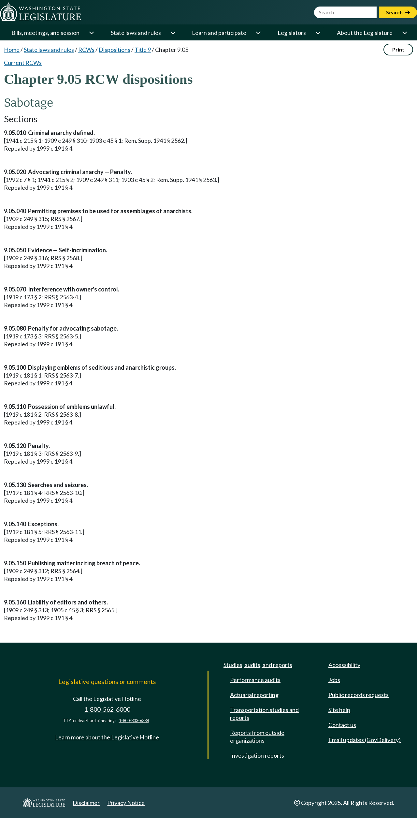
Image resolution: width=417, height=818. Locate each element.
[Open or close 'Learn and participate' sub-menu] (258, 32)
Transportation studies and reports (264, 713)
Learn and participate (219, 32)
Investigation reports (257, 755)
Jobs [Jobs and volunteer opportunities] (334, 679)
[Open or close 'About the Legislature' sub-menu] (404, 32)
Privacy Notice (126, 802)
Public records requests (358, 694)
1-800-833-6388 (134, 720)
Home (12, 49)
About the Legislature (365, 32)
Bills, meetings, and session (45, 32)
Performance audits (255, 679)
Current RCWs (23, 62)
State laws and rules (136, 32)
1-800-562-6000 (107, 709)
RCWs (86, 49)
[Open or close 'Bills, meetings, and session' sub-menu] (91, 32)
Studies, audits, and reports (257, 664)
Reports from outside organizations (257, 736)
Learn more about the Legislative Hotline (107, 737)
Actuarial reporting (254, 694)
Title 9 (143, 49)
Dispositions (114, 49)
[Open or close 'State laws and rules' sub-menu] (172, 32)
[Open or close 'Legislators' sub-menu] (317, 32)
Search (398, 12)
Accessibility (344, 664)
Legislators (292, 32)
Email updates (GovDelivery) (364, 739)
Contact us (342, 724)
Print (398, 49)
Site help (339, 709)
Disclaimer (86, 802)
